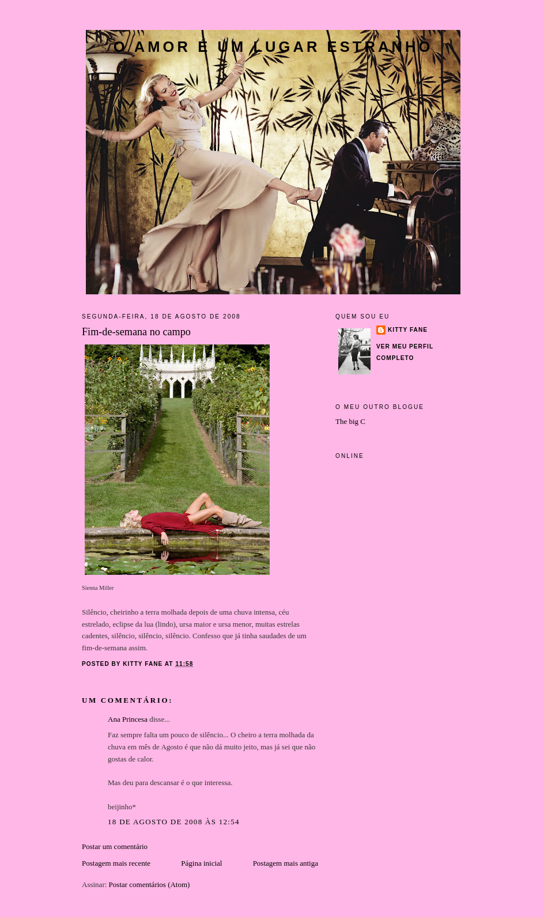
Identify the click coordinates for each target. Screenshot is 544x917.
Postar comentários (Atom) (149, 884)
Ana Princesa (128, 719)
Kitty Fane (408, 330)
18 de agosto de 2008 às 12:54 (174, 821)
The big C (350, 421)
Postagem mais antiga (285, 863)
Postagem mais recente (116, 863)
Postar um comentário (115, 846)
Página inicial (201, 863)
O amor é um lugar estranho (273, 47)
